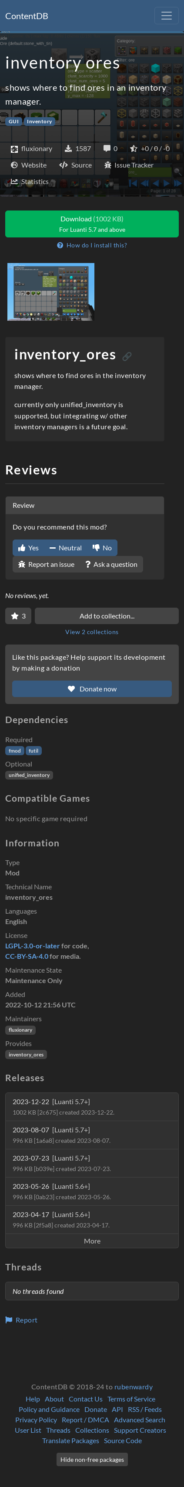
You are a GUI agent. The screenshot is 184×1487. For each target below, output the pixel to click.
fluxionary (20, 1029)
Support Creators (140, 1430)
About (54, 1399)
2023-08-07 (61, 1134)
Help (33, 1399)
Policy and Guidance (49, 1409)
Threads (58, 1430)
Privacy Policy (36, 1419)
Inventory (39, 121)
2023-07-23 (62, 1163)
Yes (28, 547)
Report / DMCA (85, 1419)
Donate (95, 1409)
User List (28, 1430)
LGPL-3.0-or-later (32, 945)
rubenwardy (133, 1386)
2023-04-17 (61, 1219)
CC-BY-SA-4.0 (26, 956)
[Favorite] (18, 616)
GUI (14, 121)
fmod (15, 750)
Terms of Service (131, 1399)
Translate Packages (70, 1440)
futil (33, 750)
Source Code (123, 1440)
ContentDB (26, 15)
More (92, 1241)
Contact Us (86, 1399)
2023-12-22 (63, 1106)
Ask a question (111, 564)
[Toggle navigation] (166, 15)
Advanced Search (139, 1419)
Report (21, 1320)
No (102, 547)
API (117, 1409)
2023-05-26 (62, 1191)
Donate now (92, 688)
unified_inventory (29, 775)
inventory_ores (26, 1054)
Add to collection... (107, 616)
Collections (92, 1430)
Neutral (66, 547)
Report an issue (46, 564)
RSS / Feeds (145, 1409)
